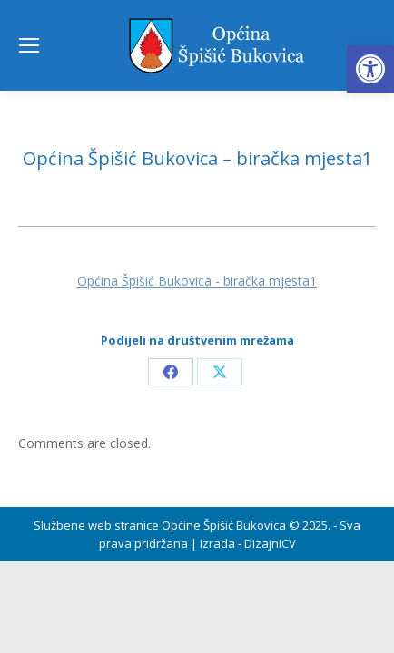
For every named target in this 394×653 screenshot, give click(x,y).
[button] (370, 69)
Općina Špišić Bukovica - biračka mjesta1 (197, 280)
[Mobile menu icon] (29, 45)
